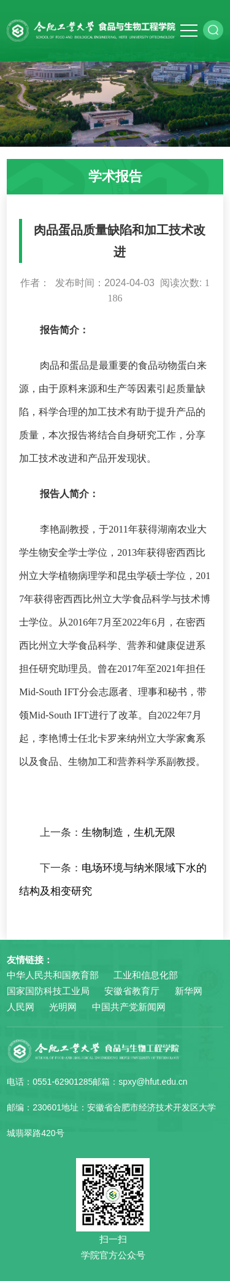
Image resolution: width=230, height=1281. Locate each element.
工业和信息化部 (145, 975)
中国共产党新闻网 (129, 1007)
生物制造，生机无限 (128, 832)
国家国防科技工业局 (48, 991)
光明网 (63, 1007)
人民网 (20, 1007)
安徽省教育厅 (131, 991)
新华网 (188, 991)
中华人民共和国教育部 (53, 975)
